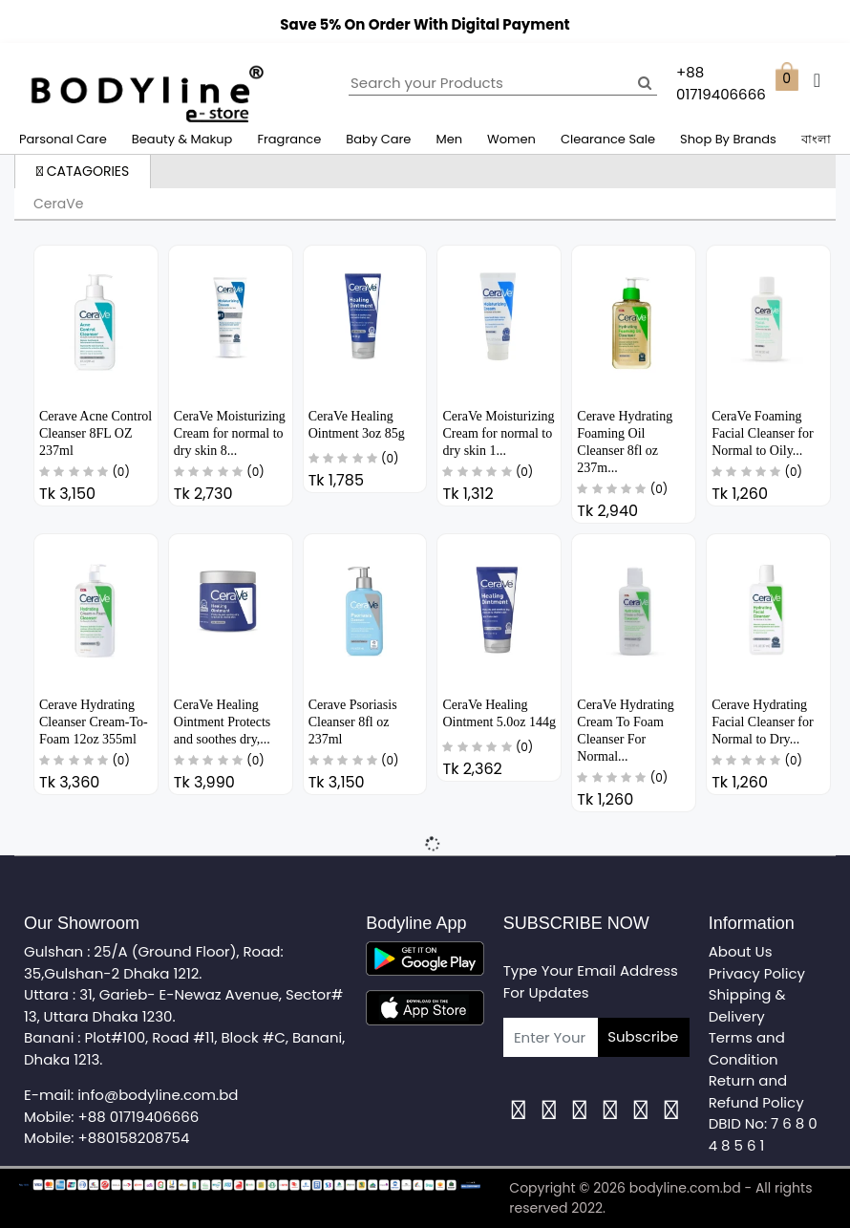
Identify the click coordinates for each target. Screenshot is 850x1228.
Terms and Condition (747, 1048)
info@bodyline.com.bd (157, 1095)
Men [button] (449, 139)
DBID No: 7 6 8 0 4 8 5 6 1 (763, 1134)
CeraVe (58, 203)
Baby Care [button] (378, 139)
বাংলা (816, 139)
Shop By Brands (728, 139)
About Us (741, 951)
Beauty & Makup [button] (182, 139)
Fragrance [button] (289, 139)
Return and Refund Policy (756, 1091)
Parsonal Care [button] (63, 139)
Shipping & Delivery (747, 1005)
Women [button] (511, 139)
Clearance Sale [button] (608, 139)
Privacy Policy (757, 973)
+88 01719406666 (139, 1117)
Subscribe (642, 1036)
